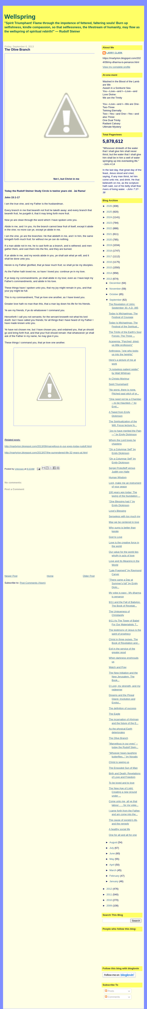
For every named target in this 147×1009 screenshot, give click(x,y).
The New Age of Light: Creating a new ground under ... (123, 792)
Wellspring (20, 16)
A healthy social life (119, 829)
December (115, 283)
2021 (109, 234)
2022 (109, 228)
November (115, 288)
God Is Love (115, 537)
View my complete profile (116, 67)
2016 (109, 262)
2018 (109, 250)
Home (50, 575)
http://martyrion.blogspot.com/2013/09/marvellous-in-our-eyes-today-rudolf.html (48, 446)
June (112, 853)
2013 (109, 278)
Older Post (89, 575)
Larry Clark (114, 53)
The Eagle (114, 713)
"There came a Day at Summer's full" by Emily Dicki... (123, 583)
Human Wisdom (118, 477)
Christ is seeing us (119, 762)
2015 (109, 267)
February (114, 875)
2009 (109, 905)
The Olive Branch (118, 738)
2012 (109, 888)
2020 (109, 239)
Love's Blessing (117, 510)
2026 (109, 206)
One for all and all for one (123, 834)
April (112, 864)
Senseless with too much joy (124, 516)
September (115, 299)
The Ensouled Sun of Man (123, 767)
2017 (109, 256)
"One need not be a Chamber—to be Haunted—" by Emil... (125, 403)
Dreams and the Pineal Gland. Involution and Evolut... (122, 699)
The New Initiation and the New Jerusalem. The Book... (123, 676)
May (112, 859)
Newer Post (11, 575)
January (114, 881)
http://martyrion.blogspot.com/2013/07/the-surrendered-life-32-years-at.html (46, 452)
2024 (109, 217)
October (114, 294)
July (112, 847)
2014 (109, 273)
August (113, 842)
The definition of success (122, 708)
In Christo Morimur (119, 378)
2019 (109, 245)
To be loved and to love (122, 782)
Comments (112, 996)
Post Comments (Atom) (33, 582)
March (113, 870)
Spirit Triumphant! (118, 384)
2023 (109, 222)
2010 (109, 900)
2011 (109, 894)
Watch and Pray (118, 667)
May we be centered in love (124, 522)
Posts (109, 991)
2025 (109, 211)
